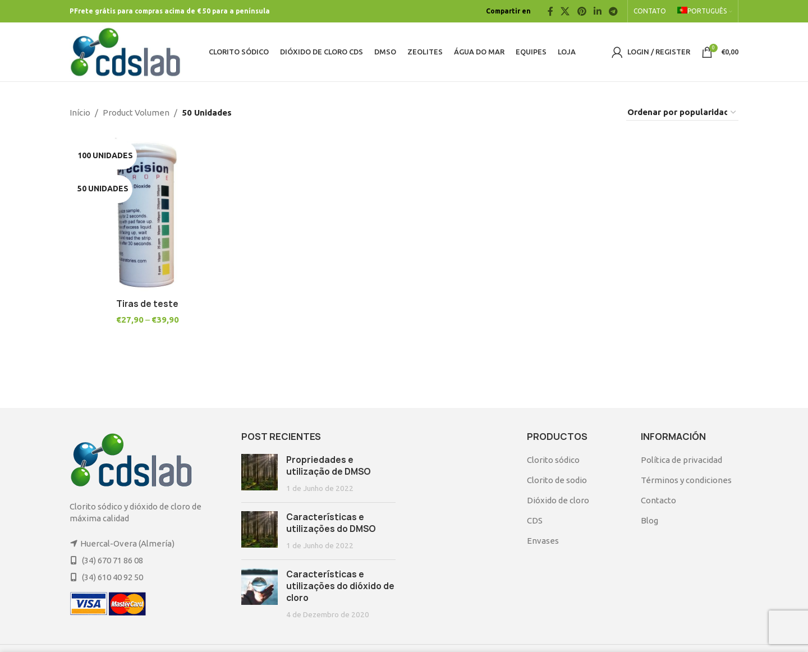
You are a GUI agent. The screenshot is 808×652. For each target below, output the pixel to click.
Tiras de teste (147, 303)
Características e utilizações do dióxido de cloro (340, 586)
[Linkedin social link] (597, 11)
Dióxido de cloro (558, 500)
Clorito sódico (553, 460)
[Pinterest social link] (581, 11)
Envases (543, 540)
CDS (535, 520)
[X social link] (565, 11)
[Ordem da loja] (682, 112)
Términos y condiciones (686, 480)
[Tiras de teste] (147, 214)
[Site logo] (125, 51)
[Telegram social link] (613, 11)
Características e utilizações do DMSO (331, 523)
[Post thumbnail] (259, 474)
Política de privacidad (681, 460)
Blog (649, 520)
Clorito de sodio (557, 480)
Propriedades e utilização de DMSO (328, 465)
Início (80, 112)
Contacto (658, 500)
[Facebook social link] (550, 11)
